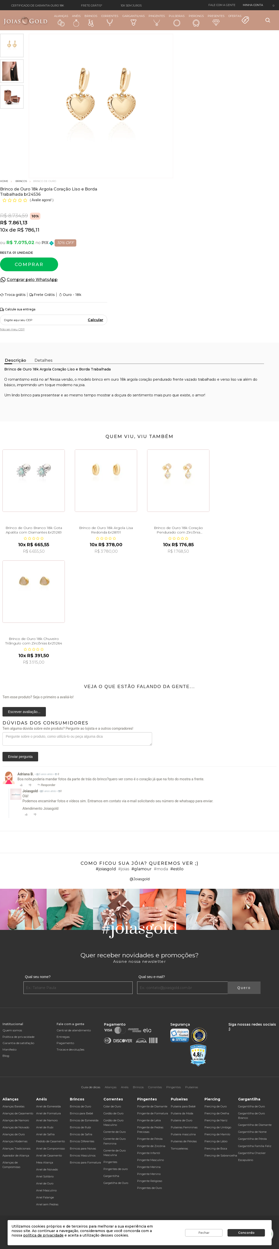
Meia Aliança (44, 1162)
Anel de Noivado (47, 1169)
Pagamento (65, 1043)
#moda (161, 869)
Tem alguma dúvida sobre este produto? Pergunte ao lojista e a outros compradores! (67, 728)
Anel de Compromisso (50, 1148)
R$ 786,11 (28, 230)
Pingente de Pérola (150, 1139)
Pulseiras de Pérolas (184, 1141)
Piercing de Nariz (215, 1120)
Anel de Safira (45, 1134)
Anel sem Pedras (47, 1204)
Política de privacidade (18, 1037)
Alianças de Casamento (17, 1113)
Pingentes (157, 20)
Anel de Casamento (49, 1155)
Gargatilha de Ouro (115, 1183)
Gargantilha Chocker (252, 1153)
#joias (123, 869)
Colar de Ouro (112, 1106)
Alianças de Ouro (13, 1134)
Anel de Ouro (44, 1183)
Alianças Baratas (13, 1106)
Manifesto (9, 1049)
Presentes (216, 20)
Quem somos (12, 1030)
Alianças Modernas (14, 1141)
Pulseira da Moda (182, 1113)
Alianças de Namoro (15, 1120)
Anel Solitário (45, 1176)
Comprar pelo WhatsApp (32, 279)
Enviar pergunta (20, 757)
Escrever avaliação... (24, 712)
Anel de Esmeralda (48, 1106)
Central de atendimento (74, 1030)
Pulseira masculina (183, 1134)
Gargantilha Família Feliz (254, 1146)
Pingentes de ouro (115, 1169)
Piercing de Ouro (215, 1106)
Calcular (95, 320)
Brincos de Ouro (80, 1106)
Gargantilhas (133, 20)
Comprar (29, 264)
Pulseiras (177, 20)
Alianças (61, 20)
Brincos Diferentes (82, 1141)
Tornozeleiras (179, 1148)
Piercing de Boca (215, 1148)
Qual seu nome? (38, 977)
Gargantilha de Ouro (251, 1106)
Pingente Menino (149, 1174)
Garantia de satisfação (18, 1043)
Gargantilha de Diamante (255, 1125)
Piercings (196, 20)
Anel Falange (45, 1197)
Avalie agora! (42, 200)
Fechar (203, 1233)
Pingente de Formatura (152, 1113)
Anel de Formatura (48, 1113)
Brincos (91, 20)
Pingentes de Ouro (149, 1188)
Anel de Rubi (44, 1127)
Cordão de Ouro (113, 1113)
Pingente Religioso (149, 1181)
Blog (5, 1056)
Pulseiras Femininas (184, 1127)
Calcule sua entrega (17, 309)
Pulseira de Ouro (181, 1120)
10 (4, 230)
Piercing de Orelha (216, 1113)
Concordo (246, 1233)
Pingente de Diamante (152, 1106)
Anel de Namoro (47, 1120)
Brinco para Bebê (81, 1113)
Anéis (76, 20)
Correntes (109, 20)
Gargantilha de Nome (252, 1132)
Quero (244, 988)
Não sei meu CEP (12, 329)
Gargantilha (111, 1176)
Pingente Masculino (150, 1160)
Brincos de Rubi (80, 1127)
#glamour (141, 869)
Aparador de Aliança (15, 1155)
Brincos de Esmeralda (84, 1120)
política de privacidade (43, 1235)
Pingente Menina (149, 1167)
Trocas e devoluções (70, 1049)
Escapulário (245, 1160)
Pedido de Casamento (50, 1141)
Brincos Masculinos (82, 1155)
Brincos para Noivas (83, 1148)
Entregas (63, 1037)
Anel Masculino (46, 1190)
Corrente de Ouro (114, 1132)
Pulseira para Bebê (183, 1106)
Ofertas (238, 19)
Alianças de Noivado (15, 1127)
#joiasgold (106, 869)
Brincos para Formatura (85, 1162)
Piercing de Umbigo (217, 1127)
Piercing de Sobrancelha (220, 1155)
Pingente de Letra (149, 1120)
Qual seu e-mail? (152, 977)
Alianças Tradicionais (16, 1148)
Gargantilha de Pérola (252, 1139)
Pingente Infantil (148, 1153)
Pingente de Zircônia (151, 1146)
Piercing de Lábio (215, 1141)
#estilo (177, 869)
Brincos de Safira (81, 1134)
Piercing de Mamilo (217, 1134)
